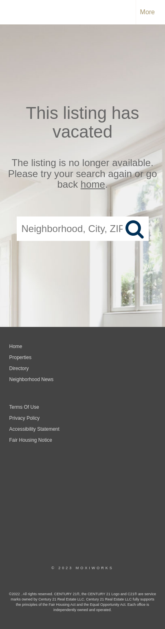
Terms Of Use (24, 407)
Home (15, 346)
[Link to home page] (13, 12)
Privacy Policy (24, 418)
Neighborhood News (31, 379)
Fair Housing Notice (30, 440)
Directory (19, 368)
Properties (20, 357)
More (147, 12)
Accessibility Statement (34, 429)
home (93, 184)
